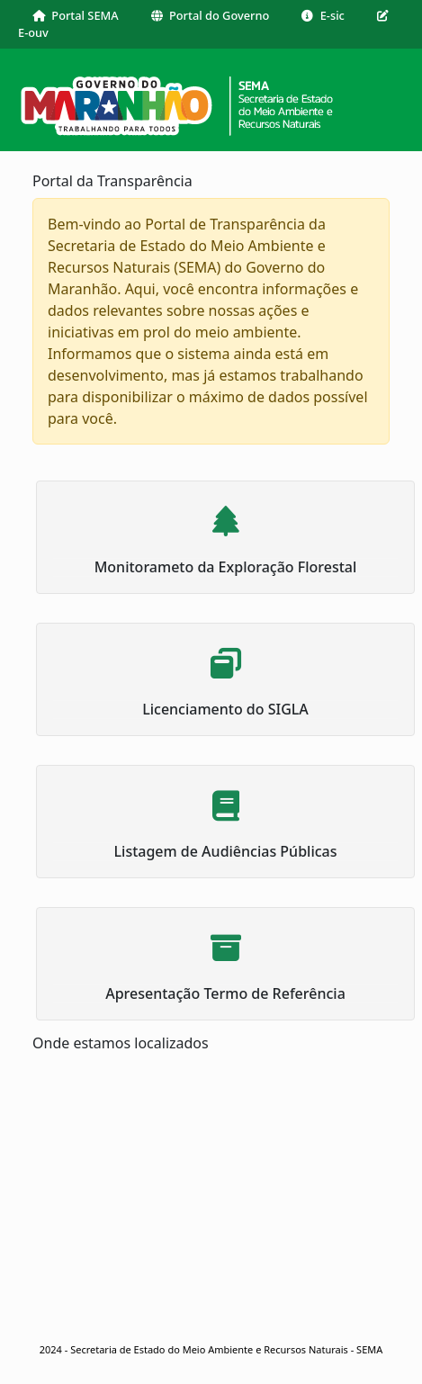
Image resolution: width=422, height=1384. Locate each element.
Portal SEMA (75, 15)
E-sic (323, 15)
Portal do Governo (210, 15)
